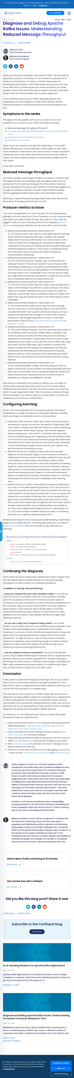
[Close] (69, 1057)
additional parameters (14, 525)
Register (43, 5)
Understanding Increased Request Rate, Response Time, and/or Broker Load (36, 727)
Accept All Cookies (61, 1063)
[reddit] (22, 66)
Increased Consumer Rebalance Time (26, 137)
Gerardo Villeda (11, 985)
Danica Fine (16, 50)
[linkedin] (16, 66)
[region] (37, 1066)
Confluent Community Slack (36, 752)
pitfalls (30, 740)
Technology (8, 42)
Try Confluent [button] (55, 13)
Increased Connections (19, 140)
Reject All (61, 1068)
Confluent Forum (62, 752)
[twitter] (5, 66)
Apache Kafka (24, 42)
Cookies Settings (61, 1074)
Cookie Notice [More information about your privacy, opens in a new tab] (9, 1069)
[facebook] (11, 66)
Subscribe (37, 932)
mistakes (18, 740)
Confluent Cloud (20, 743)
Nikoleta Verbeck (19, 56)
